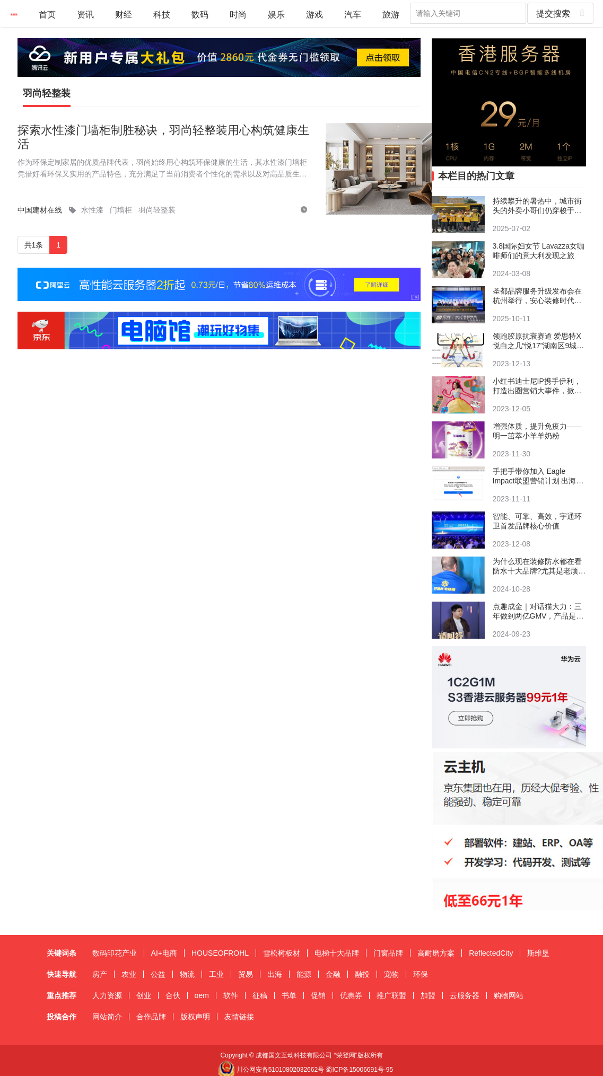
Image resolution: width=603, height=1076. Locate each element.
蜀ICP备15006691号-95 (359, 1069)
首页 (47, 14)
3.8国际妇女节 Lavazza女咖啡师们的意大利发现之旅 (539, 251)
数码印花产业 (114, 953)
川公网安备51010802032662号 (271, 1069)
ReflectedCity (491, 953)
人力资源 (107, 995)
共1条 (33, 245)
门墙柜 (121, 210)
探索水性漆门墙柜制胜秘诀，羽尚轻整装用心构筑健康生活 (163, 137)
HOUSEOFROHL (220, 953)
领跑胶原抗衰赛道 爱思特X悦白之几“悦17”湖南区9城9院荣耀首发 (537, 341)
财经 (123, 14)
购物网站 (508, 995)
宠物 (391, 974)
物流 (187, 974)
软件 (230, 995)
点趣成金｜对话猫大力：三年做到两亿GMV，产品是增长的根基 (538, 611)
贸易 (245, 974)
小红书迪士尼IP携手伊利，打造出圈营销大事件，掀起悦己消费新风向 (537, 386)
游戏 (314, 14)
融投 (362, 974)
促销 (318, 995)
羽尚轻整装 (47, 93)
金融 (333, 974)
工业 (216, 974)
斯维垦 (538, 953)
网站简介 (107, 1016)
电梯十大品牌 (336, 953)
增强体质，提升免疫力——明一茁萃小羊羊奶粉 (537, 431)
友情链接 (239, 1016)
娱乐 (276, 14)
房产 (99, 974)
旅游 (390, 14)
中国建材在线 (40, 210)
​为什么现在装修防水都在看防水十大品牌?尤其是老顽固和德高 (539, 566)
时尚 (238, 14)
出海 (274, 974)
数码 (199, 14)
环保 (420, 974)
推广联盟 (391, 995)
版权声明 (195, 1016)
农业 (128, 974)
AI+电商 (164, 953)
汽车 (352, 14)
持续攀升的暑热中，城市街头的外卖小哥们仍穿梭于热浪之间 (537, 206)
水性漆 (92, 210)
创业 (143, 995)
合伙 (172, 995)
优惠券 (351, 995)
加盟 (428, 995)
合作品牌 (151, 1016)
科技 (161, 14)
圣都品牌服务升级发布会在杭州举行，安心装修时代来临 (537, 296)
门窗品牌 (388, 953)
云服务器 (464, 995)
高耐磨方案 (436, 953)
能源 (303, 974)
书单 (289, 995)
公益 (158, 974)
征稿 (259, 995)
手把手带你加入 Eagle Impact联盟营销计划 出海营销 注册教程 (538, 476)
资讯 (85, 14)
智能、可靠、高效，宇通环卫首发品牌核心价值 (537, 521)
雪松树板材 (281, 953)
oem (202, 995)
